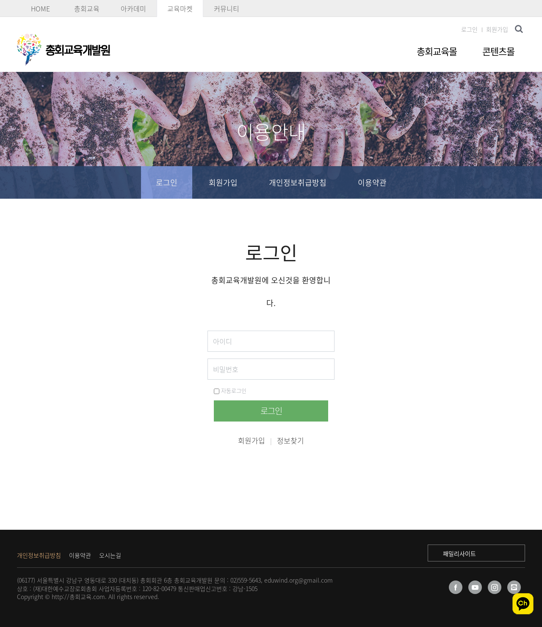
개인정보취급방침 (297, 182)
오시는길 (110, 555)
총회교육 (87, 8)
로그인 (469, 29)
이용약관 (372, 182)
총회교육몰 (437, 51)
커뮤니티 (226, 8)
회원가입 (497, 29)
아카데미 (133, 8)
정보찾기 (290, 440)
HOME (40, 8)
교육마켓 (180, 8)
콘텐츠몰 (498, 51)
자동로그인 (230, 390)
